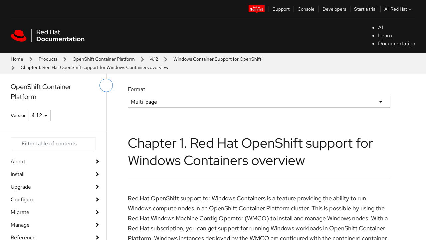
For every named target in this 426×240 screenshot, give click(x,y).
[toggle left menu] (106, 85)
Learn (385, 35)
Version (19, 115)
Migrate (20, 212)
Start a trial (365, 9)
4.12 (154, 59)
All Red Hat (398, 9)
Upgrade (21, 186)
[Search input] (53, 143)
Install (18, 174)
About (18, 161)
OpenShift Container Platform (104, 59)
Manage (20, 224)
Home (17, 59)
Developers (334, 9)
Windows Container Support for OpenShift (217, 59)
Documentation (396, 43)
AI (380, 27)
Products (48, 59)
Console (306, 9)
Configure (23, 199)
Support (281, 9)
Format (136, 89)
